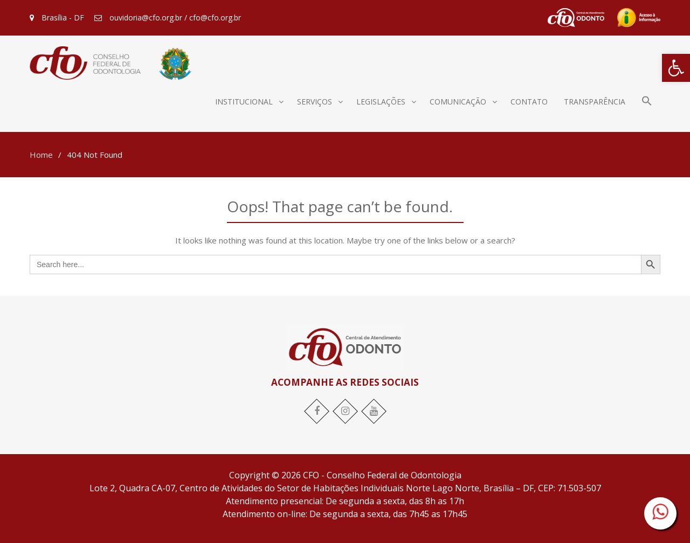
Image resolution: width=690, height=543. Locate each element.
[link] (676, 68)
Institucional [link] (244, 101)
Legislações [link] (380, 101)
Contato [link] (529, 101)
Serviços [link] (314, 101)
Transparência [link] (594, 101)
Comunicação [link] (458, 101)
